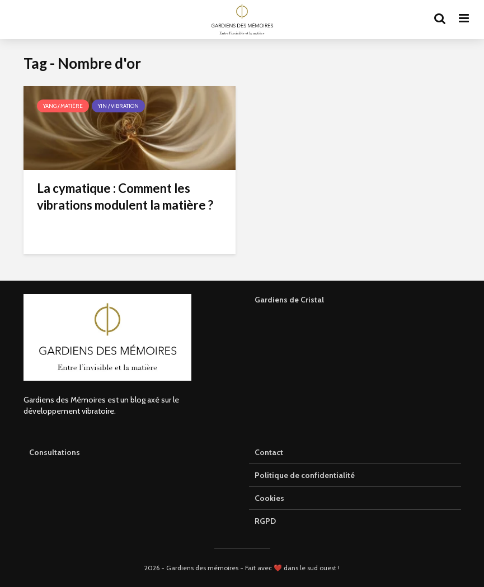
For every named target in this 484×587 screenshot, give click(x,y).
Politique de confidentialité (305, 475)
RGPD (265, 521)
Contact (269, 452)
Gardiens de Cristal (289, 300)
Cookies (269, 498)
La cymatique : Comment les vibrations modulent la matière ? (125, 196)
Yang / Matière (63, 106)
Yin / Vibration (118, 106)
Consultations (54, 452)
